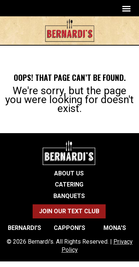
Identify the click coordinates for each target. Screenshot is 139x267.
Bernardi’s (24, 228)
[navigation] (126, 8)
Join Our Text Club (69, 211)
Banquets (69, 196)
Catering (69, 185)
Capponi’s (69, 228)
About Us (69, 174)
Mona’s (114, 228)
